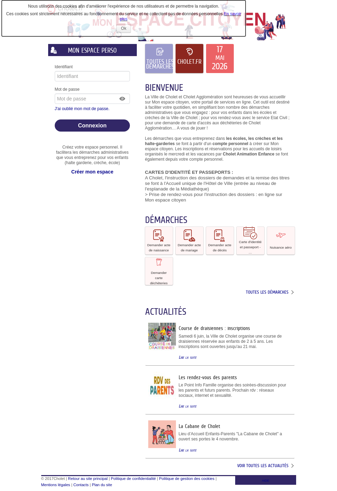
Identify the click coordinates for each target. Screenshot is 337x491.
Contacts (81, 485)
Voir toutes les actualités (263, 465)
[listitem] (220, 58)
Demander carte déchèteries (159, 271)
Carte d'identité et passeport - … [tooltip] (250, 240)
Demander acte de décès (219, 240)
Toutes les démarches (267, 292)
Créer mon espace (92, 172)
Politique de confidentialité (133, 478)
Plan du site (102, 485)
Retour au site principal (87, 478)
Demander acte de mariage (189, 240)
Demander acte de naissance (158, 240)
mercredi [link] (177, 154)
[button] (122, 99)
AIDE (265, 480)
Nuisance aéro (281, 240)
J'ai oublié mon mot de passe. (83, 108)
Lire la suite (187, 357)
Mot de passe (67, 89)
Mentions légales (55, 485)
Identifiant (64, 66)
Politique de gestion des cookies (186, 478)
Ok (126, 29)
